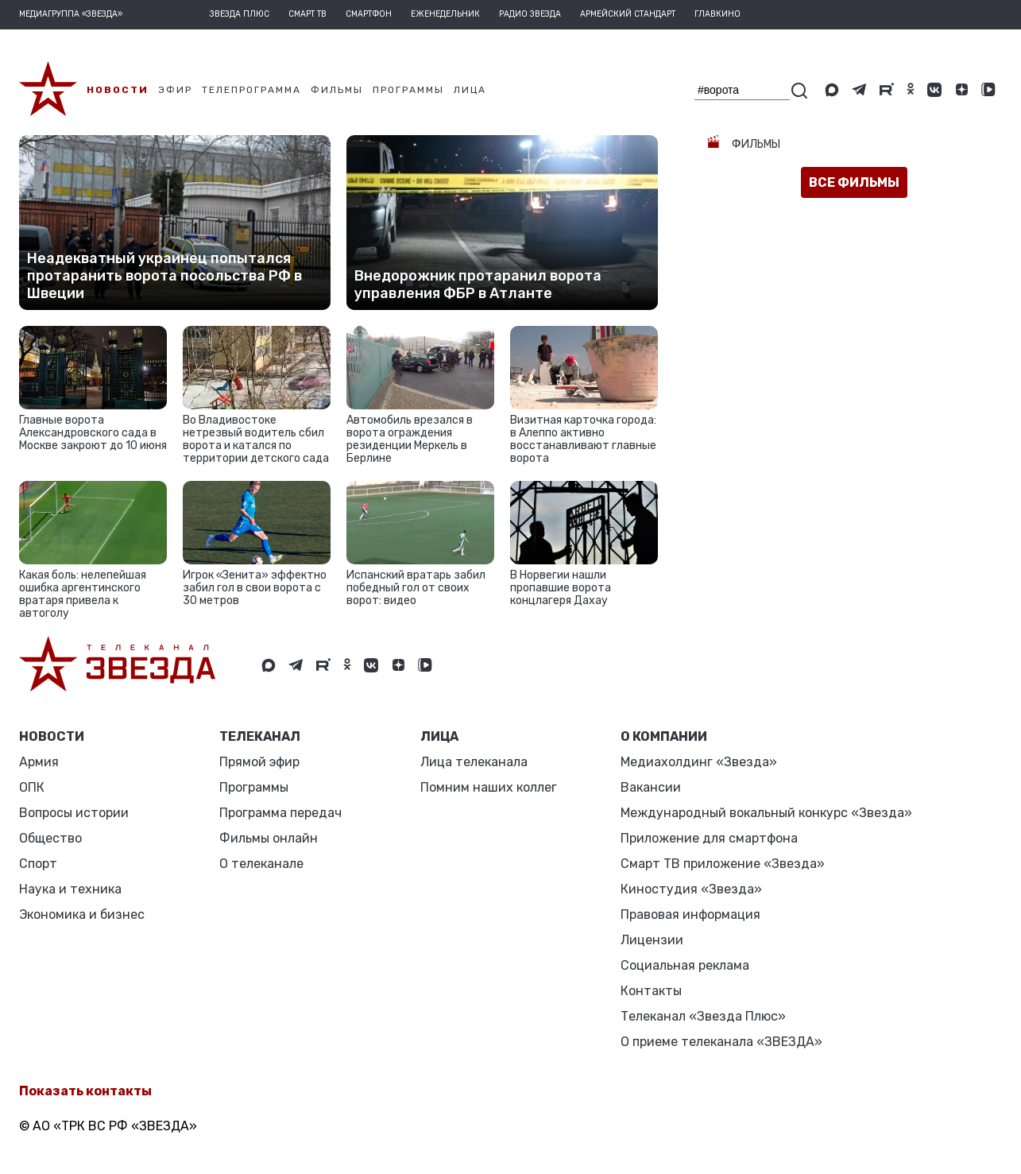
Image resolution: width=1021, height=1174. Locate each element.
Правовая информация (690, 914)
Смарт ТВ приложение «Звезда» (723, 863)
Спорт (38, 863)
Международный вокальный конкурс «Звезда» (766, 812)
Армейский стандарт (627, 14)
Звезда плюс (239, 14)
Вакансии (651, 787)
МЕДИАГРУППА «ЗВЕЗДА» (70, 14)
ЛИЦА (439, 736)
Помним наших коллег (488, 787)
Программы (253, 787)
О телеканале (261, 863)
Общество (50, 838)
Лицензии (652, 939)
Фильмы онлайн (268, 838)
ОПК (31, 787)
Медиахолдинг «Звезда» (699, 761)
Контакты (651, 990)
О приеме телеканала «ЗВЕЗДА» (721, 1041)
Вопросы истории (74, 812)
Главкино (717, 14)
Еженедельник (445, 14)
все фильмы (854, 182)
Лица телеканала (474, 761)
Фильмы (754, 144)
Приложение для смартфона (709, 838)
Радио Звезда (530, 14)
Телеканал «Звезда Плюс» (703, 1016)
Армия (39, 761)
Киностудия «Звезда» (691, 889)
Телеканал (259, 736)
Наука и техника (70, 889)
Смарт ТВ (307, 14)
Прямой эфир (259, 761)
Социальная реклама (685, 965)
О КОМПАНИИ (664, 736)
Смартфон (369, 14)
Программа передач (280, 812)
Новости (51, 736)
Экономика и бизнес (82, 914)
